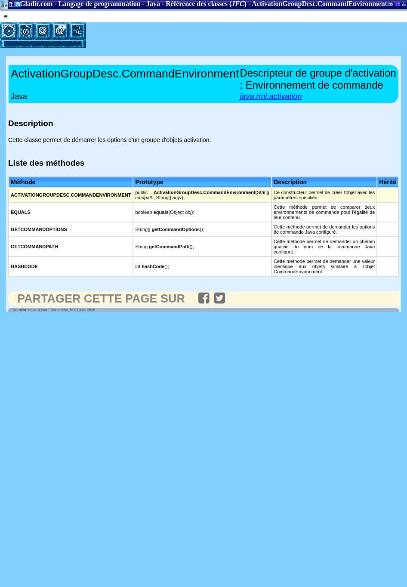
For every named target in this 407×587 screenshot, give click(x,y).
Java (153, 3)
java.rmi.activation (271, 96)
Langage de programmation (100, 3)
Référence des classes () (206, 3)
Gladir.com (36, 3)
